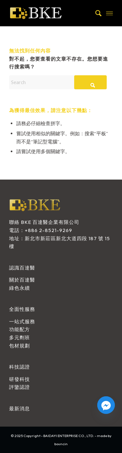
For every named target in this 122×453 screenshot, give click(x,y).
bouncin (61, 444)
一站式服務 (22, 321)
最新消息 (19, 408)
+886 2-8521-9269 (48, 230)
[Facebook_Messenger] (106, 405)
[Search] (95, 13)
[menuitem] (95, 13)
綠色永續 (19, 288)
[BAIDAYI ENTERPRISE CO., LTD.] (50, 13)
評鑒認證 (19, 387)
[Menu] (109, 13)
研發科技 (19, 379)
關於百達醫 (22, 280)
